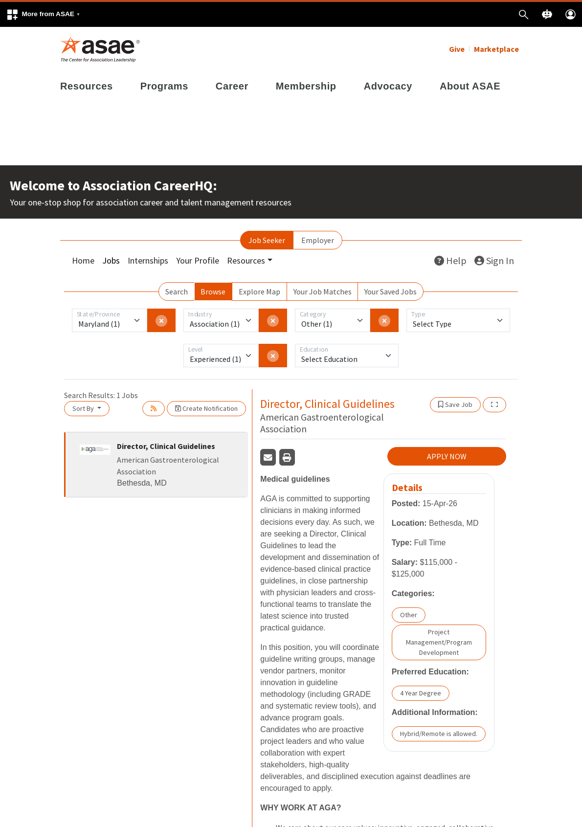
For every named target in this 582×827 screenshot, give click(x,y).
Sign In (494, 260)
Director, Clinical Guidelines (166, 446)
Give (457, 49)
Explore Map (259, 291)
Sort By (83, 408)
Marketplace (496, 49)
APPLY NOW (447, 456)
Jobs (111, 260)
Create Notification (206, 408)
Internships (148, 260)
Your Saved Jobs (390, 291)
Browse (213, 291)
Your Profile (197, 260)
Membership (306, 86)
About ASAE (470, 86)
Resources (86, 86)
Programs (164, 86)
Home (83, 260)
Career (232, 86)
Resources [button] (246, 260)
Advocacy (388, 86)
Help (450, 260)
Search (176, 291)
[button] (43, 14)
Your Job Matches (322, 291)
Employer (317, 240)
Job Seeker (266, 240)
